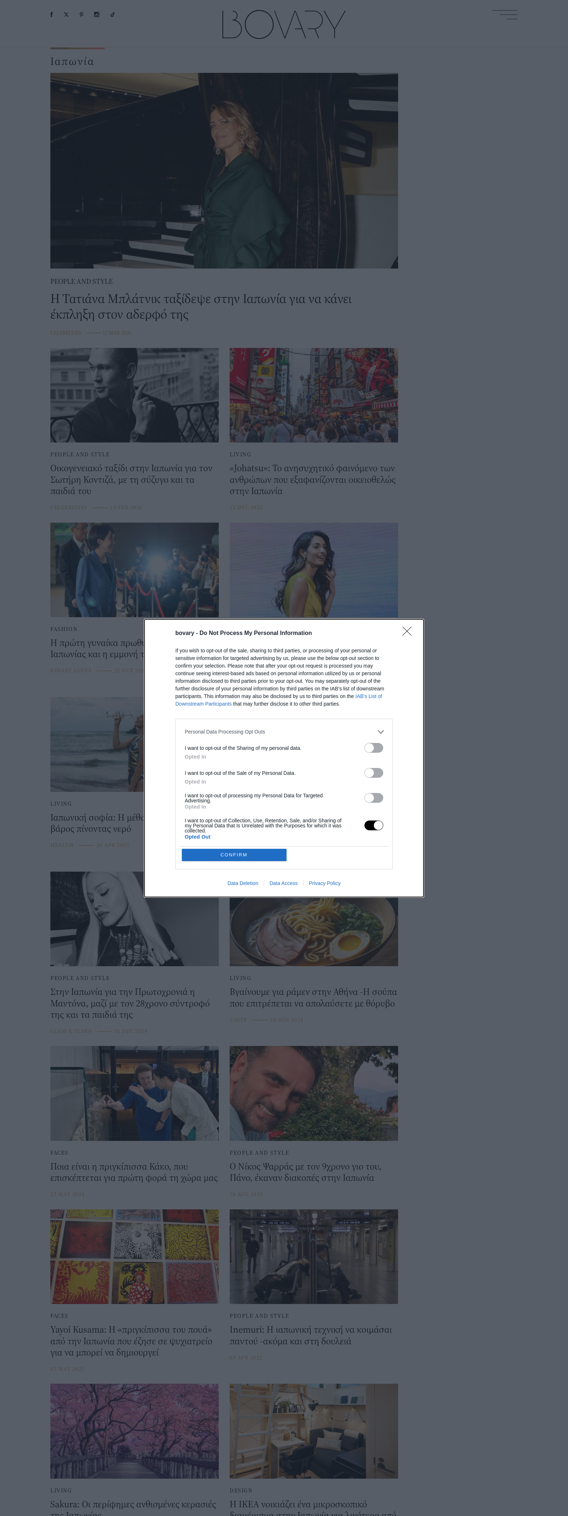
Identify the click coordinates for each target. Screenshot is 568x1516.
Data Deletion (242, 831)
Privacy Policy (325, 831)
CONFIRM (234, 802)
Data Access (284, 831)
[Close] (409, 686)
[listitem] (284, 784)
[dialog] (284, 758)
